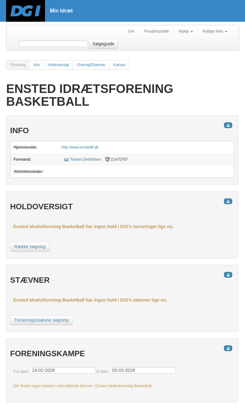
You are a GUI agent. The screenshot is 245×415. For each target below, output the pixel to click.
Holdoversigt (58, 65)
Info (36, 65)
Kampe (119, 65)
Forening (17, 65)
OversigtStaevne (91, 65)
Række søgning (30, 246)
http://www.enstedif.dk (80, 147)
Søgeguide (104, 43)
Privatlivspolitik (156, 31)
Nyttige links (215, 31)
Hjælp (186, 31)
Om (131, 31)
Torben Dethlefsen (85, 159)
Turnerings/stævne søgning (41, 320)
